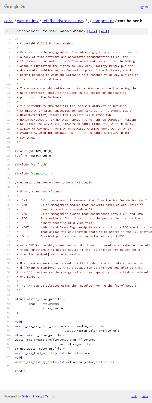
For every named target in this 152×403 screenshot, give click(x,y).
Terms (49, 396)
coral (8, 20)
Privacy (37, 396)
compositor (103, 20)
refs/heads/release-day (63, 20)
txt (134, 396)
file (92, 31)
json (144, 396)
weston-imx (28, 20)
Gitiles (26, 396)
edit (104, 31)
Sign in (143, 7)
